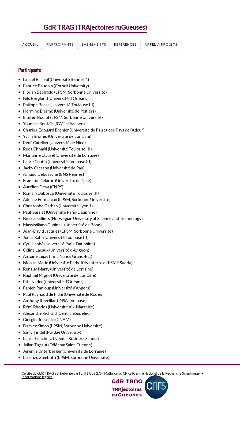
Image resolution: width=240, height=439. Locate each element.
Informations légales (37, 377)
